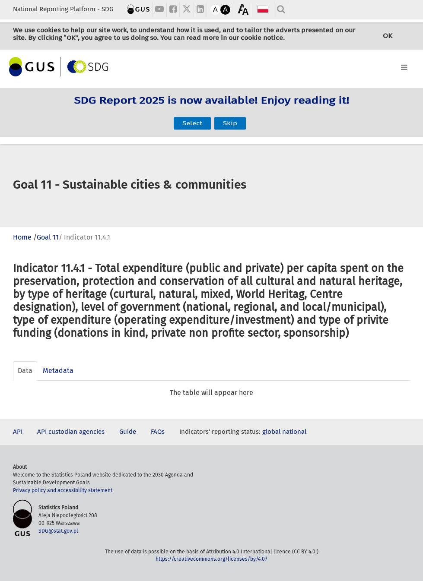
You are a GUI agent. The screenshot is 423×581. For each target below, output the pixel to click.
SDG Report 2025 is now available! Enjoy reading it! (211, 105)
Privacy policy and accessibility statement (62, 490)
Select (192, 119)
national (294, 432)
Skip (230, 119)
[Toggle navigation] (211, 66)
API (17, 432)
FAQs (158, 432)
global (271, 432)
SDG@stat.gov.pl (58, 531)
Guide (127, 432)
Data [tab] (25, 370)
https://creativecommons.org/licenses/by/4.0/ (211, 559)
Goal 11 (48, 237)
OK (387, 36)
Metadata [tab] (58, 370)
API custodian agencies (71, 432)
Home (22, 237)
